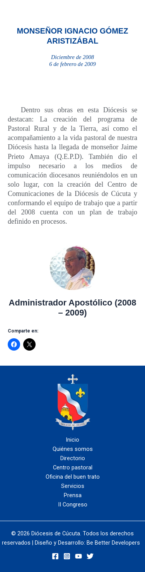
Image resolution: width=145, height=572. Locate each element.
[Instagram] (66, 556)
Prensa (73, 495)
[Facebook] (55, 556)
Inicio (72, 439)
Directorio (72, 458)
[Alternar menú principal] (105, 12)
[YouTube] (78, 556)
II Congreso (72, 504)
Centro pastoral (72, 467)
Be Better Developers (113, 542)
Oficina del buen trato (73, 476)
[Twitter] (90, 556)
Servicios (72, 486)
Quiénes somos (73, 448)
